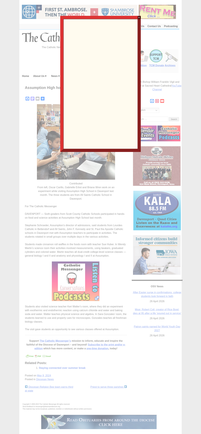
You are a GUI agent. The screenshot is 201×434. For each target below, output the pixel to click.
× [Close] (139, 17)
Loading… (100, 83)
